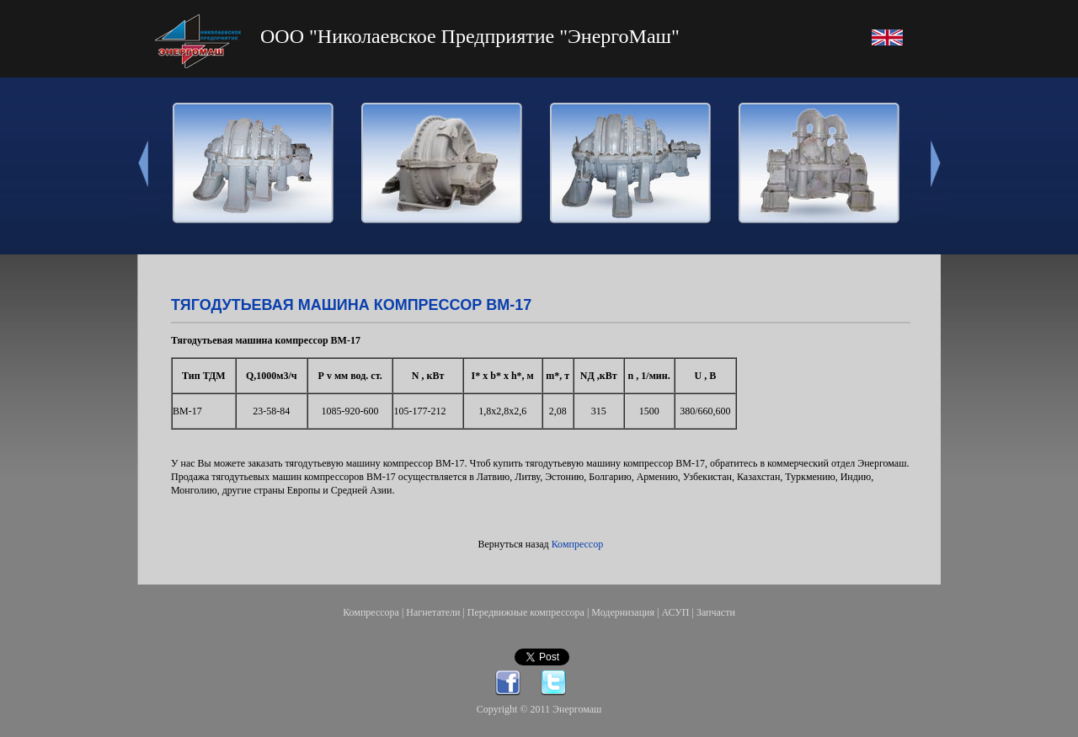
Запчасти (715, 612)
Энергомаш (576, 709)
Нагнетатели (433, 612)
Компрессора (371, 612)
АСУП (675, 612)
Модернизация (622, 612)
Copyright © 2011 (514, 709)
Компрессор (577, 544)
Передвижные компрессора (525, 612)
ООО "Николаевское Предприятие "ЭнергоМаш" (470, 36)
